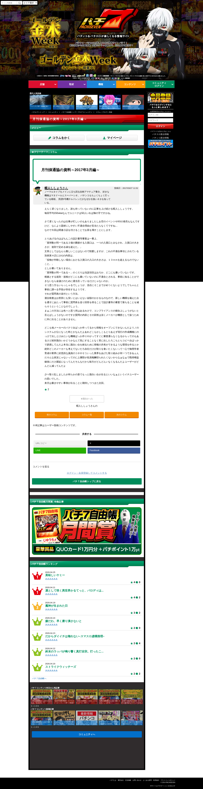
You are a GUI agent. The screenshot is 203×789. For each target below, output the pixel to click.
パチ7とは (113, 780)
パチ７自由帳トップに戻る (87, 481)
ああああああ (51, 579)
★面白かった (87, 399)
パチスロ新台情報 (160, 134)
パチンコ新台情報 (160, 138)
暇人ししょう (56, 188)
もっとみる (35, 706)
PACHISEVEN (170, 782)
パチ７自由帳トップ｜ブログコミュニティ (76, 112)
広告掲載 (128, 780)
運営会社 (121, 780)
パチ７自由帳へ (39, 678)
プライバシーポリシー (168, 780)
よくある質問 (147, 780)
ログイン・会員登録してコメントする (87, 473)
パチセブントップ (38, 112)
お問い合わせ (137, 780)
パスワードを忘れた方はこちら (160, 131)
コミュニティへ (87, 734)
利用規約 (156, 780)
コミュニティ (53, 112)
